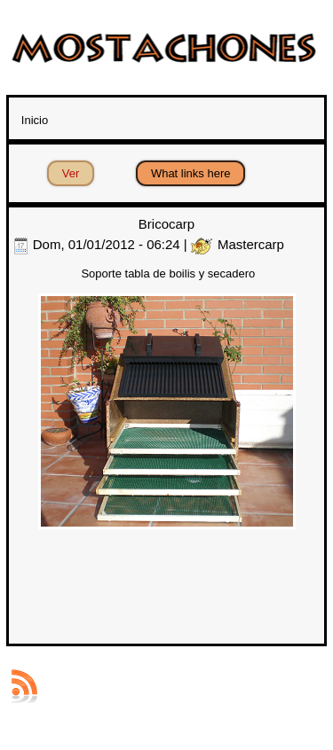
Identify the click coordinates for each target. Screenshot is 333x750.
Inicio (34, 120)
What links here (191, 173)
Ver (78, 171)
